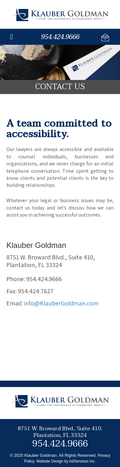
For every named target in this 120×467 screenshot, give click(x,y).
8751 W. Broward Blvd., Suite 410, (60, 431)
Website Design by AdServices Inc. (66, 461)
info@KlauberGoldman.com (61, 303)
